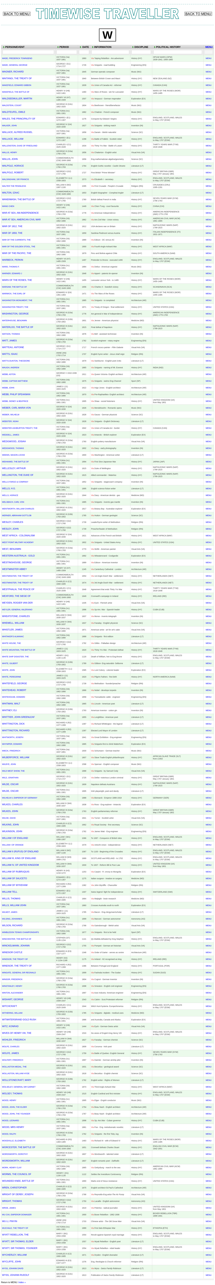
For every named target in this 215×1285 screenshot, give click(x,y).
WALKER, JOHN (9, 125)
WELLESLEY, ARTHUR (14, 468)
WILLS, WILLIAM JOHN (14, 905)
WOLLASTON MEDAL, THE (14, 1067)
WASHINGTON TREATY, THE (15, 307)
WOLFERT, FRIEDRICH (12, 1060)
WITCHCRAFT (9, 1006)
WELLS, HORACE (10, 495)
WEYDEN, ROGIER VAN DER (17, 602)
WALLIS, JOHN (10, 159)
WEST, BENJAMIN (11, 549)
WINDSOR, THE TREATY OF (15, 959)
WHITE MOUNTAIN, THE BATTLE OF (18, 650)
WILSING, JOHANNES (12, 919)
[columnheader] (28, 47)
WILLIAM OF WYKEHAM (14, 885)
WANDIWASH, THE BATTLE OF (18, 199)
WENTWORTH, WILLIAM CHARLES (18, 509)
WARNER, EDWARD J (12, 273)
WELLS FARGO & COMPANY (15, 482)
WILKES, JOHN (10, 811)
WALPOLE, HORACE (13, 166)
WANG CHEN (8, 206)
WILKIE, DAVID (9, 818)
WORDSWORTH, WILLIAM (16, 1160)
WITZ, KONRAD (10, 1026)
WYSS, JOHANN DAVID (12, 1268)
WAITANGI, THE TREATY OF (17, 78)
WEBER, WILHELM (10, 415)
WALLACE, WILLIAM (12, 139)
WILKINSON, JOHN (12, 831)
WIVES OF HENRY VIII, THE (16, 1033)
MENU (208, 58)
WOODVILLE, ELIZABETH (14, 1141)
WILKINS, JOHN (10, 824)
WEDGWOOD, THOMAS (13, 448)
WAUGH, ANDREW (10, 367)
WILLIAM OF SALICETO (14, 878)
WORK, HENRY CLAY (12, 1167)
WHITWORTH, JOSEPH (12, 737)
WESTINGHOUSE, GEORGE (17, 562)
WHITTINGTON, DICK (13, 723)
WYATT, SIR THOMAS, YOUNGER (19, 1248)
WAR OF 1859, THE (12, 233)
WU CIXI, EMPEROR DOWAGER (17, 1215)
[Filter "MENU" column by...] (208, 52)
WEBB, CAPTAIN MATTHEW (15, 381)
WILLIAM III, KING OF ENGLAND (19, 858)
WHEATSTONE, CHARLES (16, 616)
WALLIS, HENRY (9, 152)
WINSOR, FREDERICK (12, 979)
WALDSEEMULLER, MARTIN (17, 98)
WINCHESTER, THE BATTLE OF (16, 939)
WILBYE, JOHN (9, 764)
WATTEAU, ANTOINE (13, 347)
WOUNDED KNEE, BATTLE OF (18, 1181)
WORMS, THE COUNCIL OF (16, 1174)
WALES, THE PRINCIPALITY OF (18, 118)
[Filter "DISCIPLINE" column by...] (141, 52)
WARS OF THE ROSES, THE (17, 280)
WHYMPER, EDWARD (12, 744)
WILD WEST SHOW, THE (13, 771)
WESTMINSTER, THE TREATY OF (17, 576)
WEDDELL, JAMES (10, 435)
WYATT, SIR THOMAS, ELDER (17, 1241)
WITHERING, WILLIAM (12, 1013)
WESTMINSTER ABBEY (14, 569)
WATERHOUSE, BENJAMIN (14, 320)
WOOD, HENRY (9, 1100)
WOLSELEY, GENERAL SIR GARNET (19, 1087)
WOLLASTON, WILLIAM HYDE (15, 1073)
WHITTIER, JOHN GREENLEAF (18, 717)
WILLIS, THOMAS (11, 898)
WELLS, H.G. (9, 488)
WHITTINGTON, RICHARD (15, 730)
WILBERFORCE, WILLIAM (15, 757)
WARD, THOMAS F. (10, 267)
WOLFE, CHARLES (10, 1046)
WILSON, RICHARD (12, 925)
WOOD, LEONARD (10, 1120)
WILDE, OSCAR (10, 784)
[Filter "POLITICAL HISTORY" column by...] (177, 52)
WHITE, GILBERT (10, 663)
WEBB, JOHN (8, 388)
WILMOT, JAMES (9, 912)
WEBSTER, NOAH (10, 421)
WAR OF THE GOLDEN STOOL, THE (18, 246)
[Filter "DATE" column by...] (84, 52)
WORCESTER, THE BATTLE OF (18, 1147)
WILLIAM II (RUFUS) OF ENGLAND (20, 851)
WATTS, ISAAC (10, 354)
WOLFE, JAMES (10, 1053)
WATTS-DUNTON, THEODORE (16, 361)
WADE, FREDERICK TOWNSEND (17, 58)
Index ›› (22, 1282)
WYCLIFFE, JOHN (11, 1261)
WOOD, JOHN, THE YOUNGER (16, 1114)
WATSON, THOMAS (11, 334)
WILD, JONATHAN (10, 778)
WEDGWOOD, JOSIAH (14, 441)
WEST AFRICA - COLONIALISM (18, 535)
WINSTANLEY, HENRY (12, 986)
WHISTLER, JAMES (12, 629)
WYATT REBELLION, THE (15, 1234)
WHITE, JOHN (8, 670)
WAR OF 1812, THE (12, 226)
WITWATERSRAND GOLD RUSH (19, 1019)
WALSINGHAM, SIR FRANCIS (15, 179)
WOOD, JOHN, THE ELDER (14, 1107)
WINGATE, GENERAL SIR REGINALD (19, 973)
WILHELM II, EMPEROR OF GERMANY (19, 798)
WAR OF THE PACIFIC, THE (16, 253)
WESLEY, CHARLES (12, 522)
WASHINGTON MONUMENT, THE (17, 300)
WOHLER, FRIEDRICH (14, 1039)
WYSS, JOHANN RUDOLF (15, 1275)
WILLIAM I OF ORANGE (13, 845)
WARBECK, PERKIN (12, 260)
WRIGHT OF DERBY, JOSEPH (17, 1194)
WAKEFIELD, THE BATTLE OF (15, 92)
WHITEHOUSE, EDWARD (13, 697)
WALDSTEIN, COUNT (12, 105)
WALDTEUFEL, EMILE (13, 112)
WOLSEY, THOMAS (12, 1093)
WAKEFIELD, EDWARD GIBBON (16, 85)
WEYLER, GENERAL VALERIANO (17, 609)
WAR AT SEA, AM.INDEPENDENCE (20, 213)
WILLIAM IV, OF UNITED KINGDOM (20, 865)
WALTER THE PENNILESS (14, 186)
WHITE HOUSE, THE (11, 643)
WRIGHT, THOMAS (12, 1201)
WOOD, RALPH (9, 1134)
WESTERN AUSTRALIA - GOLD (18, 555)
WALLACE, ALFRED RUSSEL (17, 132)
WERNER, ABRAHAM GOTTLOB (16, 515)
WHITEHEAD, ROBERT (14, 690)
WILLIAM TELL (9, 892)
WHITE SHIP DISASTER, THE (15, 657)
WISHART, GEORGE (12, 999)
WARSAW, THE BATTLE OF (14, 287)
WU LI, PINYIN (9, 1221)
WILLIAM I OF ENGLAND (15, 838)
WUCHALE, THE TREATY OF (15, 1228)
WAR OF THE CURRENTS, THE (16, 240)
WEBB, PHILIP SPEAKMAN (16, 394)
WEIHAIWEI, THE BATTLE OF (15, 462)
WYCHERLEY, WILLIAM (14, 1255)
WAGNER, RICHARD (13, 71)
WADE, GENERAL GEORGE (14, 65)
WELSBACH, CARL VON (13, 502)
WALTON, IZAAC (10, 192)
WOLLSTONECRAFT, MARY (16, 1080)
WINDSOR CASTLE (12, 952)
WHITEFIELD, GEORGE (14, 683)
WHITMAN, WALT (11, 703)
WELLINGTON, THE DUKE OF (17, 475)
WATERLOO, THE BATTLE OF (17, 327)
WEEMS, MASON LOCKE (13, 455)
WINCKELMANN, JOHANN (16, 945)
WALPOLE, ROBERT (13, 172)
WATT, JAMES (9, 340)
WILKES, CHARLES (12, 804)
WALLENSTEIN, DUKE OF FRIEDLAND (19, 146)
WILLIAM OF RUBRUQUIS (15, 871)
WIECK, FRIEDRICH (11, 751)
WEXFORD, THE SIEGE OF (16, 596)
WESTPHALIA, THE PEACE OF (18, 589)
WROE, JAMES (9, 1208)
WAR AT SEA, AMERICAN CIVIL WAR (21, 219)
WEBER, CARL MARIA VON (16, 408)
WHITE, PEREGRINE (11, 677)
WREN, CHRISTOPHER (14, 1187)
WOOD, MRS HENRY (13, 1127)
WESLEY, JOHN (10, 529)
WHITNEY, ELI (9, 710)
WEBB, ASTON (8, 374)
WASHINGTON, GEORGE (15, 313)
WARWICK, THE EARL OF (14, 294)
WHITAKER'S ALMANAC (13, 636)
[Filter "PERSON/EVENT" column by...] (28, 52)
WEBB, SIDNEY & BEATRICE (15, 401)
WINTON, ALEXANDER (12, 993)
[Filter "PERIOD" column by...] (66, 52)
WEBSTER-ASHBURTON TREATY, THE (19, 428)
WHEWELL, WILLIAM (13, 623)
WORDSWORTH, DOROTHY (15, 1154)
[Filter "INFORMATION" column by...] (110, 52)
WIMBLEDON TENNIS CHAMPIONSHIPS (20, 932)
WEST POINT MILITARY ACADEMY (18, 542)
